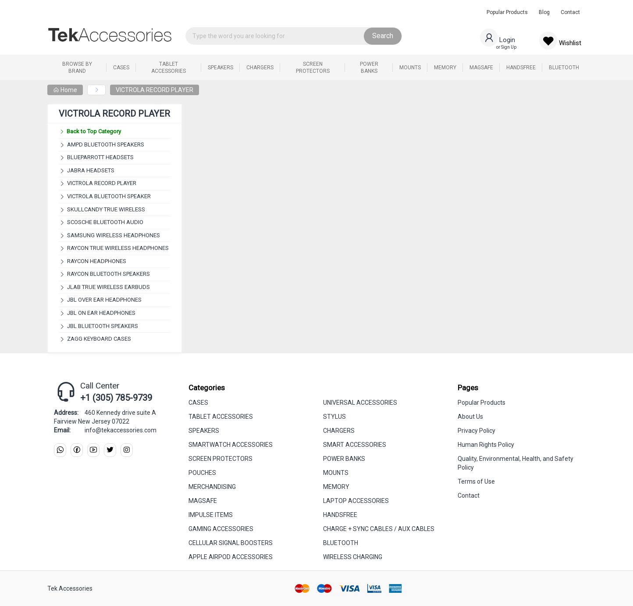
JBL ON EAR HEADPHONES (101, 313)
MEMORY (336, 486)
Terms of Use (476, 481)
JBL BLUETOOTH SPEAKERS (102, 326)
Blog (544, 12)
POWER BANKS (344, 458)
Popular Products (507, 12)
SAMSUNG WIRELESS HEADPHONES (113, 235)
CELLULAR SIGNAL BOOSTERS (230, 542)
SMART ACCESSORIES (354, 444)
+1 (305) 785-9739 (116, 397)
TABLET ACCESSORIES (220, 416)
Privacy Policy (476, 430)
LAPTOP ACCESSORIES (356, 500)
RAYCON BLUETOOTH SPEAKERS (108, 274)
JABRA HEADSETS (90, 170)
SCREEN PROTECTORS (220, 458)
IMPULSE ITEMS (210, 514)
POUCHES (202, 472)
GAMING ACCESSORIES (220, 528)
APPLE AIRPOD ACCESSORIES (230, 556)
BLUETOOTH (340, 542)
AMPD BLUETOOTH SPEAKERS (105, 144)
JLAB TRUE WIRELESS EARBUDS (108, 287)
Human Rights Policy (486, 444)
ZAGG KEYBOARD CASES (99, 338)
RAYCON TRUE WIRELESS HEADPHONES (118, 248)
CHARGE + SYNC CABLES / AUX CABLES (378, 528)
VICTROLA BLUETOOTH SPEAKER (109, 196)
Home (65, 89)
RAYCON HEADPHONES (96, 261)
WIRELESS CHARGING (352, 556)
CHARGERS (339, 430)
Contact (570, 12)
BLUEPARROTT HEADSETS (100, 157)
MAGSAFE (202, 500)
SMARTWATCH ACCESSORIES (230, 444)
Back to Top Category (90, 131)
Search (382, 36)
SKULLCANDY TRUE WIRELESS (106, 209)
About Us (470, 416)
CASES (198, 402)
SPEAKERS (203, 430)
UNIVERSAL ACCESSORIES (360, 402)
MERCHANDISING (212, 486)
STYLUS (334, 416)
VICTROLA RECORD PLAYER (154, 89)
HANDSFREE (340, 514)
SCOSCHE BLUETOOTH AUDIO (105, 222)
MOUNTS (336, 472)
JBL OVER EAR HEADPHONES (104, 299)
